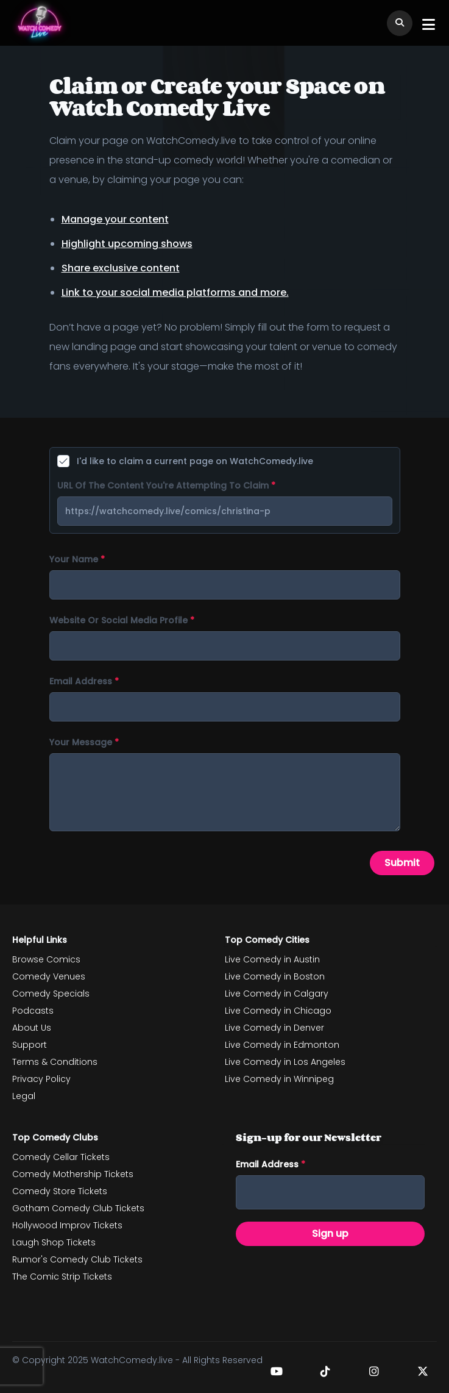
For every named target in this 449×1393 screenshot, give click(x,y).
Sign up (330, 1233)
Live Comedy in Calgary (276, 993)
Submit (402, 863)
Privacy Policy (41, 1079)
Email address (84, 681)
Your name (77, 559)
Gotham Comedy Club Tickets (78, 1208)
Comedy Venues (48, 976)
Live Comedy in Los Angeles (285, 1062)
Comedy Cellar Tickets (61, 1157)
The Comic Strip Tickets (62, 1276)
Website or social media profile (121, 620)
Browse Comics (46, 959)
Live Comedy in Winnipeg (279, 1079)
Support (29, 1045)
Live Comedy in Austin (272, 959)
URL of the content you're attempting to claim (166, 485)
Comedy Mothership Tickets (72, 1174)
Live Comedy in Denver (274, 1028)
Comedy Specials (51, 993)
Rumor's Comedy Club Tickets (77, 1259)
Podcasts (33, 1010)
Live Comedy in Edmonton (282, 1045)
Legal (23, 1096)
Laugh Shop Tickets (54, 1242)
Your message (84, 742)
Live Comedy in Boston (275, 976)
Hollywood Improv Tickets (67, 1225)
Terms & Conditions (54, 1062)
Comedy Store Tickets (59, 1191)
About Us (31, 1028)
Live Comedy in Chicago (278, 1010)
